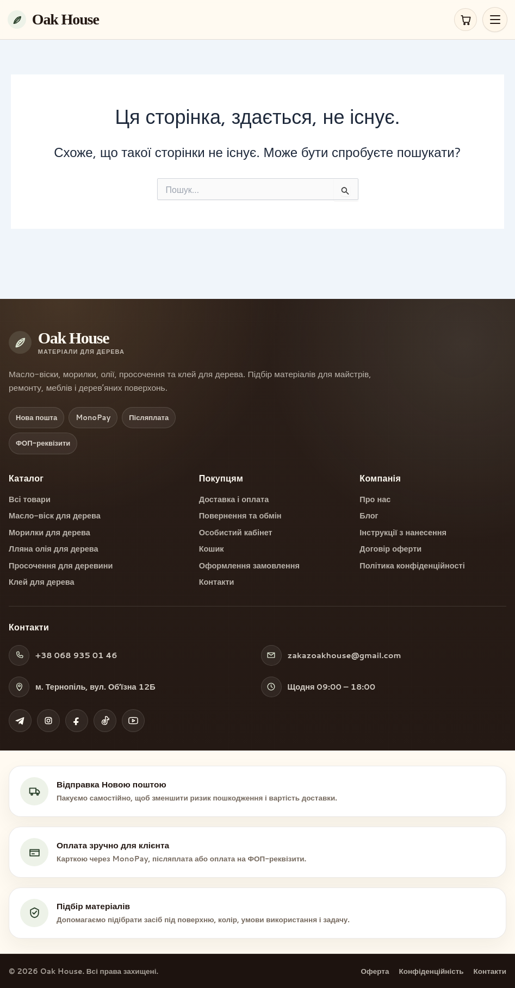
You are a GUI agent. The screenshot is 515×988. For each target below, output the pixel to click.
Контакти (216, 582)
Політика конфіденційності (411, 565)
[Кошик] (465, 19)
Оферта (375, 971)
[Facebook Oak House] (76, 720)
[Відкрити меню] (494, 19)
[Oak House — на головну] (228, 19)
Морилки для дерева (49, 532)
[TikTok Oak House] (105, 720)
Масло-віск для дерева (55, 515)
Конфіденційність (431, 971)
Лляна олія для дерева (53, 548)
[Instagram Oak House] (48, 720)
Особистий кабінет (235, 532)
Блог (368, 515)
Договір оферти (390, 548)
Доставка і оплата (234, 499)
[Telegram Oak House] (20, 720)
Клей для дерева (42, 582)
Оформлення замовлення (249, 565)
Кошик (211, 548)
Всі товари (30, 499)
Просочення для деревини (61, 565)
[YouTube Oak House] (133, 720)
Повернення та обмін (240, 515)
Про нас (374, 499)
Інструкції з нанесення (402, 532)
